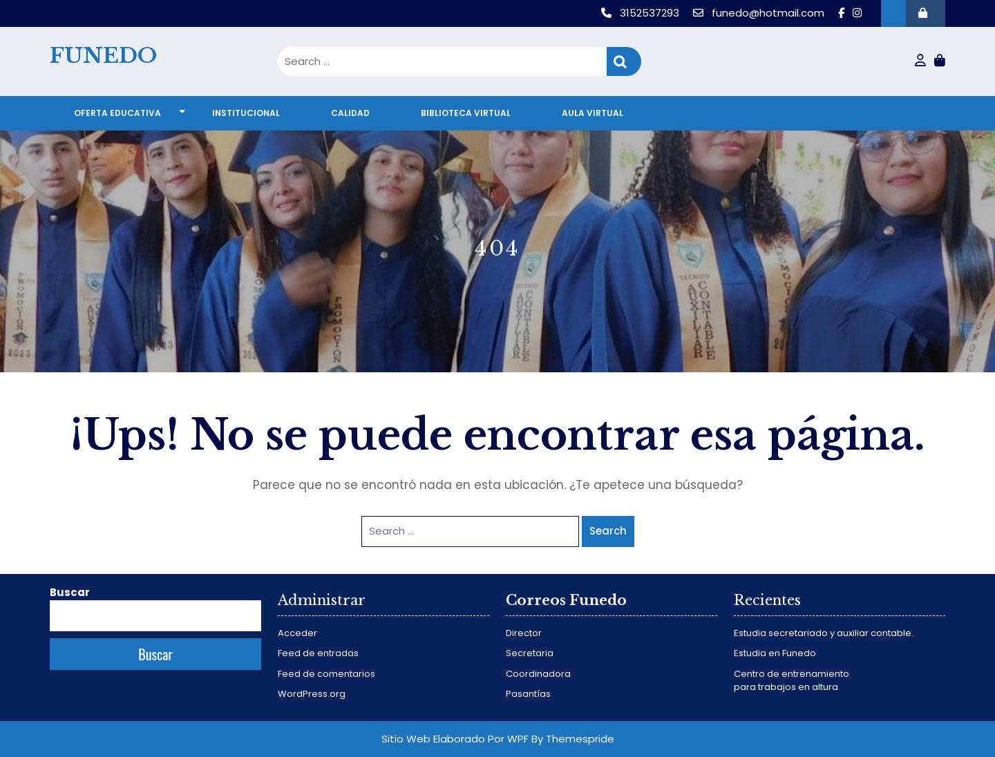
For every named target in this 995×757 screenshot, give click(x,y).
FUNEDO (103, 55)
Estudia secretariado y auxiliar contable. (823, 633)
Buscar (70, 592)
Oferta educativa (117, 113)
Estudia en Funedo (775, 653)
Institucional (246, 113)
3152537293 (641, 13)
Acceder (297, 633)
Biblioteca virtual (466, 113)
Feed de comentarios (326, 673)
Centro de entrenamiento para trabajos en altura (791, 680)
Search (624, 62)
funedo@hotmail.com (760, 13)
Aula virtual (592, 113)
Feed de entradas (318, 653)
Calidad (350, 113)
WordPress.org (311, 693)
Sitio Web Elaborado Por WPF (455, 738)
